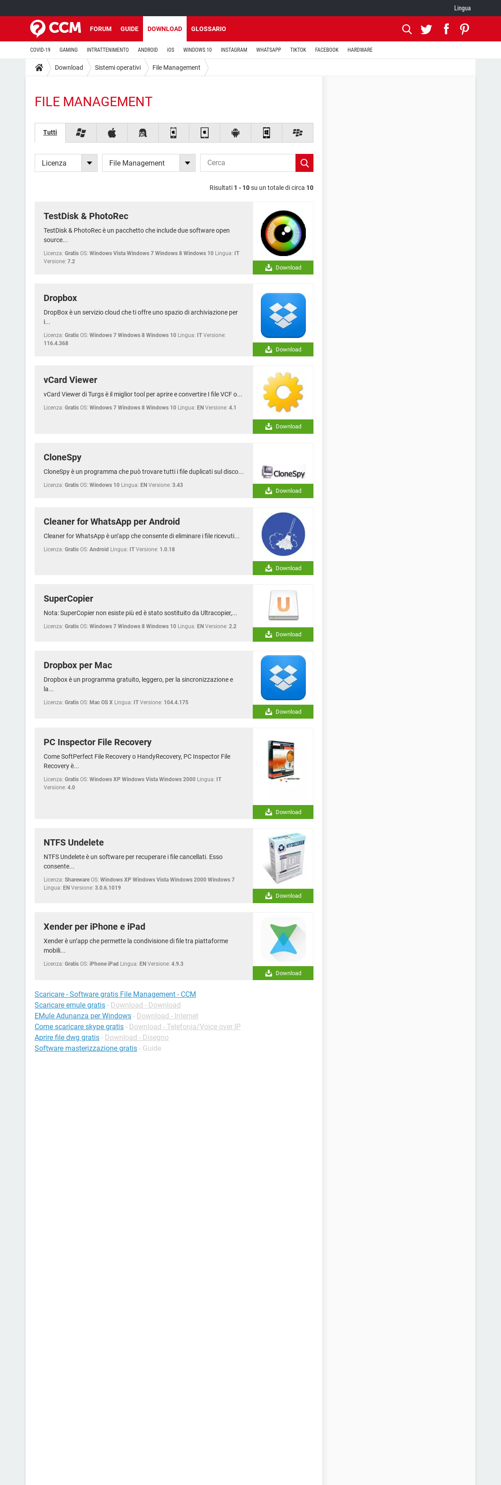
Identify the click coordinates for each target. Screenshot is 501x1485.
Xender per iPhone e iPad (94, 926)
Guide (130, 28)
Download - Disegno (137, 1037)
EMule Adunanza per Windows (83, 1016)
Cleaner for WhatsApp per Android (112, 521)
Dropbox (60, 297)
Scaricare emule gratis (70, 1005)
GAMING (68, 50)
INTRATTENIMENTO (108, 50)
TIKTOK (298, 50)
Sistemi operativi (118, 67)
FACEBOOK (327, 50)
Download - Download (146, 1005)
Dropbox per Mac (78, 665)
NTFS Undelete (74, 842)
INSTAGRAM (234, 50)
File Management (176, 67)
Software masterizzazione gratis (86, 1048)
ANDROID (148, 50)
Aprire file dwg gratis (67, 1037)
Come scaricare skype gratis (79, 1026)
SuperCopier (68, 598)
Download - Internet (167, 1016)
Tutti (50, 132)
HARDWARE (360, 50)
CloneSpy (62, 457)
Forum (101, 28)
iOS (170, 50)
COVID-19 (40, 50)
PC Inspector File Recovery (98, 742)
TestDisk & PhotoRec (86, 216)
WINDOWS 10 (197, 50)
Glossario (208, 28)
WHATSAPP (268, 50)
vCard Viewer (70, 379)
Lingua (462, 8)
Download (165, 28)
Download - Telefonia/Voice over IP (185, 1026)
